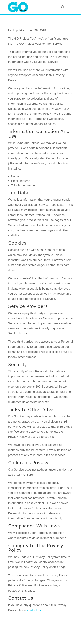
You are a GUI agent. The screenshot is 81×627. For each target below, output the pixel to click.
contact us (34, 610)
